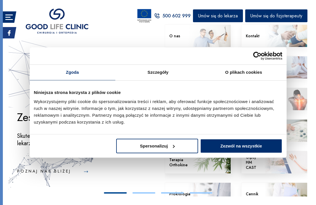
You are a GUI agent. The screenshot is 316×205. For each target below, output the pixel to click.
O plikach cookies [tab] (243, 72)
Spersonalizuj (157, 146)
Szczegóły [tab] (158, 72)
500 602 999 (172, 16)
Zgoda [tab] (72, 72)
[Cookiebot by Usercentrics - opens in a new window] (257, 56)
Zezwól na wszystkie (241, 146)
